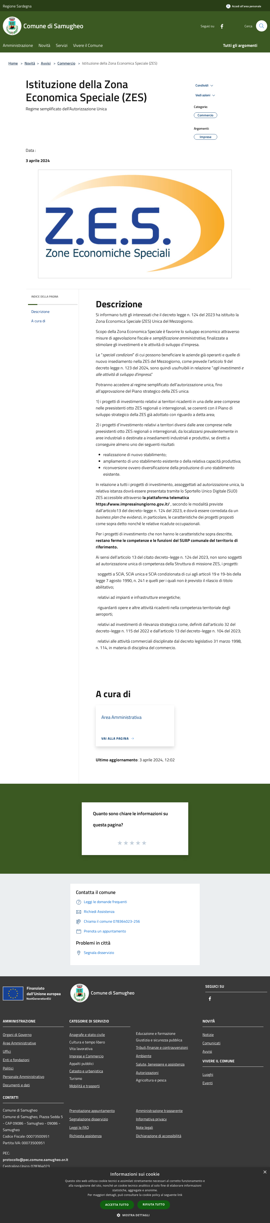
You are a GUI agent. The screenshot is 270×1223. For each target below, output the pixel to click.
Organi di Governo (17, 1034)
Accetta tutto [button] (117, 1205)
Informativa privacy (151, 1119)
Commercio (66, 63)
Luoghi (207, 1074)
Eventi (207, 1083)
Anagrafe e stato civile (87, 1034)
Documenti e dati (16, 1085)
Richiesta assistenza (85, 1136)
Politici (8, 1068)
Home (13, 63)
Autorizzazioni (147, 1072)
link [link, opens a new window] (180, 1195)
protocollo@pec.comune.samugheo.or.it (35, 1159)
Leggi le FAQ (79, 1127)
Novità (30, 63)
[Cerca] (261, 25)
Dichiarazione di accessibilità (158, 1136)
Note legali (144, 1127)
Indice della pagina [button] (44, 296)
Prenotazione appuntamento (92, 1110)
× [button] (264, 1172)
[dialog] (135, 1195)
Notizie (208, 1034)
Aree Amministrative (19, 1043)
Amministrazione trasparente (159, 1110)
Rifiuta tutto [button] (154, 1204)
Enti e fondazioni (16, 1060)
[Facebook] (220, 26)
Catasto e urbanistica (86, 1071)
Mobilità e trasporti (84, 1086)
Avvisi (46, 63)
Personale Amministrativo (23, 1076)
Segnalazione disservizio (88, 1119)
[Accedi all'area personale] (243, 6)
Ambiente (143, 1056)
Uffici (7, 1051)
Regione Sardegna (17, 6)
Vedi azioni (206, 95)
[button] (135, 1215)
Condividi (205, 85)
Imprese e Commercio (86, 1056)
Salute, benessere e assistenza (160, 1064)
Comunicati (211, 1043)
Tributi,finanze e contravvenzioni (162, 1047)
